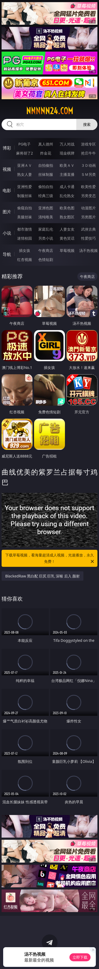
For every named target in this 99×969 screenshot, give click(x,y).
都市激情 (24, 229)
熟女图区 (67, 216)
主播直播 (67, 174)
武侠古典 (88, 229)
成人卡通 (67, 186)
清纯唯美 (45, 216)
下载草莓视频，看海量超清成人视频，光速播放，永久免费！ (50, 558)
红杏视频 (24, 259)
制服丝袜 (24, 195)
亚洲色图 (45, 207)
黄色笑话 (67, 238)
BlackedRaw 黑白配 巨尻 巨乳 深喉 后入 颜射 (42, 576)
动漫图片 (88, 207)
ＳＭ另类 (88, 174)
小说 (7, 233)
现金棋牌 (67, 153)
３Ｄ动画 (88, 165)
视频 (7, 169)
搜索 (87, 124)
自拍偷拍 (45, 165)
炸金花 (45, 153)
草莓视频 (67, 250)
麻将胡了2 (24, 153)
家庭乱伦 (45, 229)
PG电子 (24, 144)
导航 (7, 254)
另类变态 (88, 195)
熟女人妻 (24, 174)
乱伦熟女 (67, 195)
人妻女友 (67, 229)
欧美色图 (67, 207)
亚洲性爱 (24, 186)
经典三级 (45, 195)
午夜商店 (45, 250)
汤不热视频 (88, 250)
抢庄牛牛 (88, 153)
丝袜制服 (45, 174)
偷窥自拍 (24, 207)
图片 (7, 212)
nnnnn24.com (49, 111)
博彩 (7, 148)
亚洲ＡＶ (24, 165)
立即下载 (80, 957)
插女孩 (24, 250)
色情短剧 (45, 259)
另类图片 (88, 216)
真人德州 (45, 144)
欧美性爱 (88, 186)
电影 (7, 190)
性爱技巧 (88, 238)
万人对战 (67, 144)
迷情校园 (24, 238)
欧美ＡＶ (67, 165)
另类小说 (45, 238)
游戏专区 (88, 144)
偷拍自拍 (45, 186)
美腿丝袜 (24, 216)
